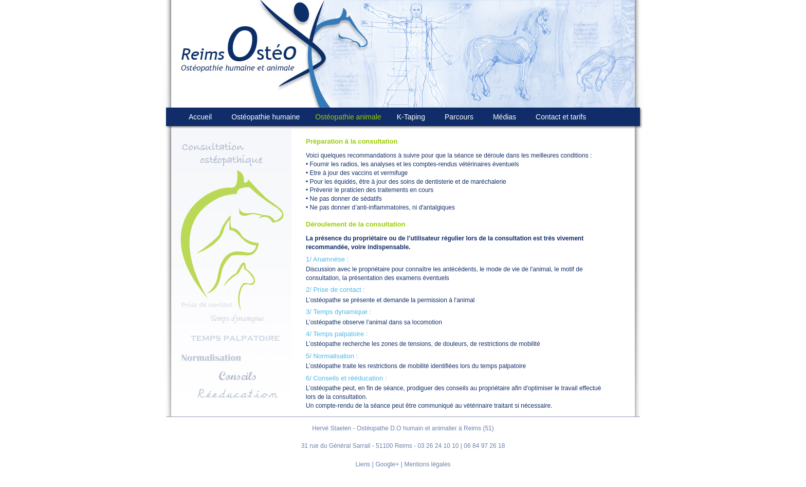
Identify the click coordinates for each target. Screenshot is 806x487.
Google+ (387, 464)
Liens (362, 464)
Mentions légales (428, 464)
